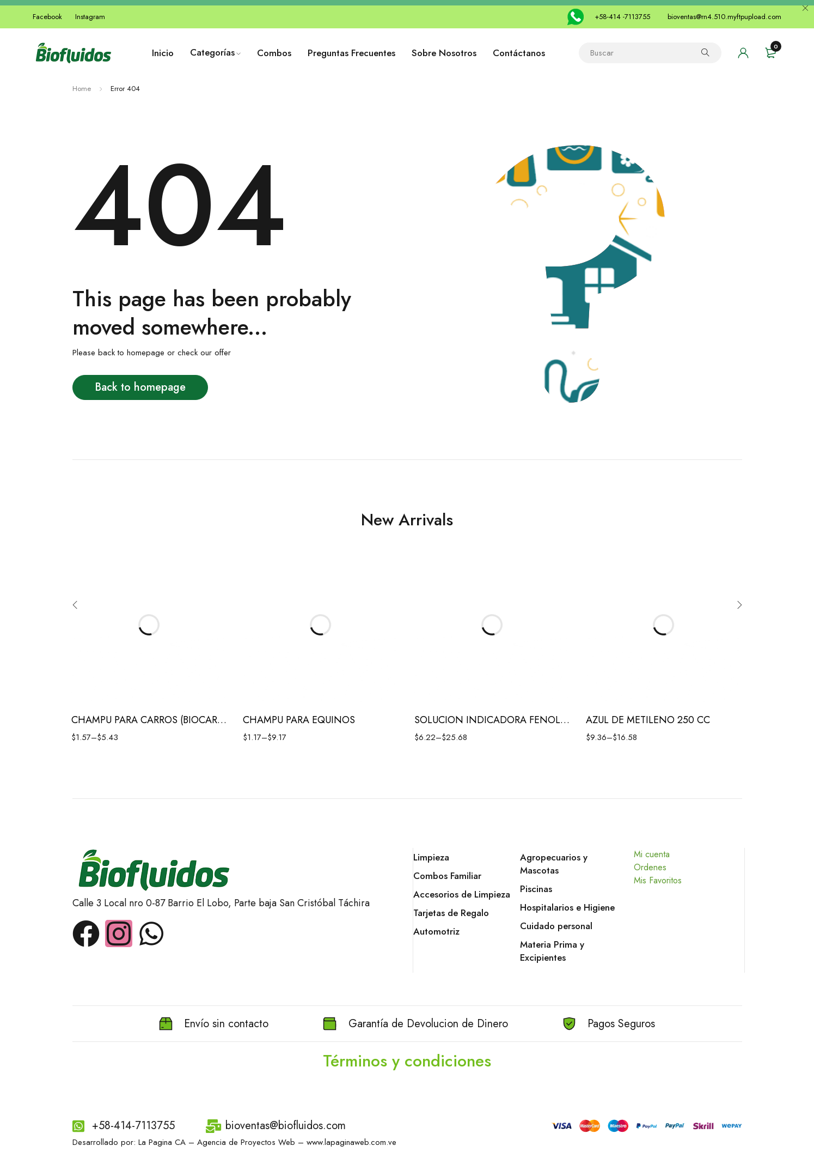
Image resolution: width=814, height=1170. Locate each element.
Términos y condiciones (407, 1060)
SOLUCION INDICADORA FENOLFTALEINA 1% (492, 719)
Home (81, 88)
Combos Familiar (447, 875)
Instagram (90, 16)
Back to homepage (140, 387)
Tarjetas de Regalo (451, 912)
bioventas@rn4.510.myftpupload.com (724, 16)
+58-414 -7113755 (622, 16)
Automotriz (436, 931)
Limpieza (431, 857)
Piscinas (536, 888)
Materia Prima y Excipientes (552, 951)
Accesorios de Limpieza (461, 894)
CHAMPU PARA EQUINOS (299, 719)
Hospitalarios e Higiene (567, 907)
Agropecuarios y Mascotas (553, 864)
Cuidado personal (556, 925)
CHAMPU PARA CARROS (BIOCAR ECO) (149, 719)
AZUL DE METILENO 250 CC (648, 719)
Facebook (47, 16)
